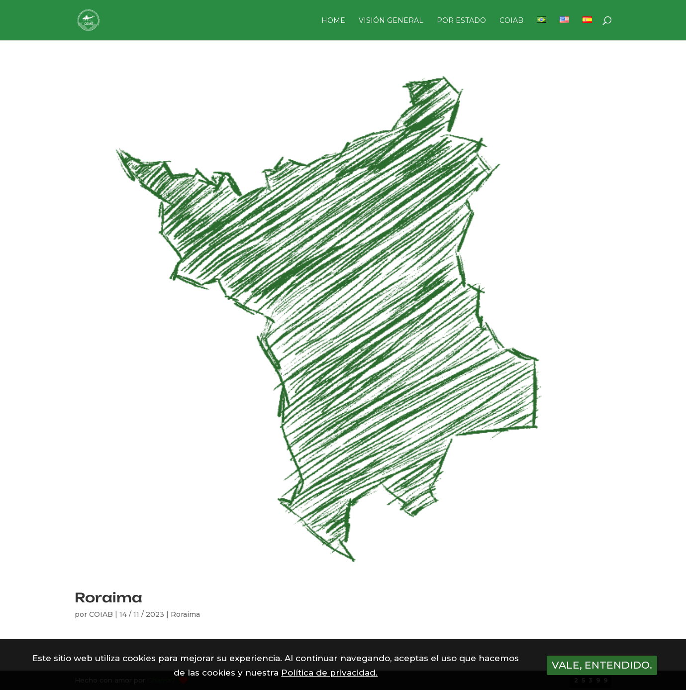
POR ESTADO (461, 21)
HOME (333, 21)
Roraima (108, 597)
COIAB (511, 21)
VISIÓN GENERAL (391, 21)
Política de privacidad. (329, 673)
